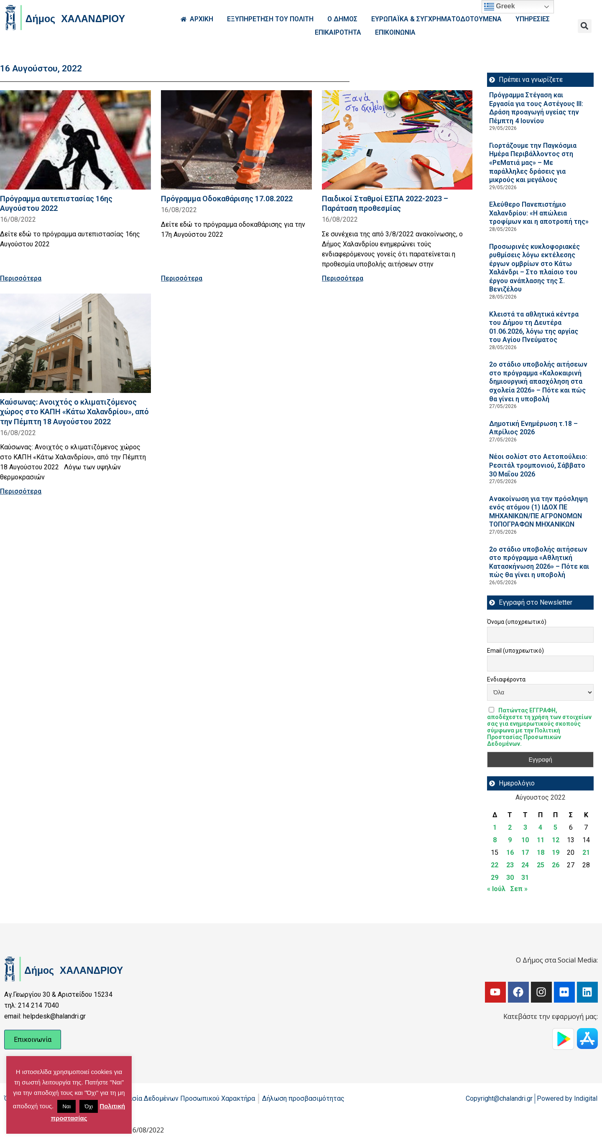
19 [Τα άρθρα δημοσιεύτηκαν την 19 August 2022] (555, 852)
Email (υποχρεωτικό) (515, 650)
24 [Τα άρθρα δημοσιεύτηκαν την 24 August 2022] (525, 865)
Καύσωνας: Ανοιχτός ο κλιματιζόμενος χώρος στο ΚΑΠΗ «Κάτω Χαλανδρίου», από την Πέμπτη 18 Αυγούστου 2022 (74, 412)
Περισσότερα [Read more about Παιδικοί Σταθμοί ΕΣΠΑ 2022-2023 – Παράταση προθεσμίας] (342, 278)
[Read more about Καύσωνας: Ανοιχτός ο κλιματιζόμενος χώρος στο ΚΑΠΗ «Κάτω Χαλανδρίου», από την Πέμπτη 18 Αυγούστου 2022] (75, 343)
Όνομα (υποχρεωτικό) (516, 621)
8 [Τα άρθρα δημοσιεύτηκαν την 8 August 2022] (495, 840)
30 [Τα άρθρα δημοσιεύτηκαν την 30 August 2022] (510, 878)
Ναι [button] (66, 1106)
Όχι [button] (88, 1106)
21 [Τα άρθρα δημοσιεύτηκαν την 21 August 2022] (586, 852)
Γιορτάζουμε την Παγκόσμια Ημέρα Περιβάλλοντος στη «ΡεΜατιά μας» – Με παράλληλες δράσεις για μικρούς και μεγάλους (532, 163)
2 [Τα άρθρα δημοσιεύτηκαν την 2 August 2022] (510, 827)
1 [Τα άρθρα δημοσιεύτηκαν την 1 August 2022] (495, 827)
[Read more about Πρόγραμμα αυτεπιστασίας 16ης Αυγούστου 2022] (75, 140)
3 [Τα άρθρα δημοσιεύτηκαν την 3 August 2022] (525, 827)
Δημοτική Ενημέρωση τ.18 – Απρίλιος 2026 (533, 428)
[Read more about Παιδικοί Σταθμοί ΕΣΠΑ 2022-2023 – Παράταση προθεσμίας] (397, 140)
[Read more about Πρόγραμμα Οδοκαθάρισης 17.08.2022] (236, 140)
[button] (585, 26)
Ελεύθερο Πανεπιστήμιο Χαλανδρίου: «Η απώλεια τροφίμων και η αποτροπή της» (539, 212)
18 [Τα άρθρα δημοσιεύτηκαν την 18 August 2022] (540, 852)
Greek (499, 7)
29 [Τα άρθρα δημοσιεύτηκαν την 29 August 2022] (494, 878)
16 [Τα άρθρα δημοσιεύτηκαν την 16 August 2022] (510, 852)
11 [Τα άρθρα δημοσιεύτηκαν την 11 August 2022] (540, 840)
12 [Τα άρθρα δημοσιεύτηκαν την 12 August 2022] (555, 840)
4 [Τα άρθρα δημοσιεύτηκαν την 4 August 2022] (540, 827)
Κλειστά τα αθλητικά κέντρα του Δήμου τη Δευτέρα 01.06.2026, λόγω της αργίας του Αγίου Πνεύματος (534, 327)
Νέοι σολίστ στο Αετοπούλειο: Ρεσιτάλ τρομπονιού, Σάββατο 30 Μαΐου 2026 (538, 465)
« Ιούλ (496, 889)
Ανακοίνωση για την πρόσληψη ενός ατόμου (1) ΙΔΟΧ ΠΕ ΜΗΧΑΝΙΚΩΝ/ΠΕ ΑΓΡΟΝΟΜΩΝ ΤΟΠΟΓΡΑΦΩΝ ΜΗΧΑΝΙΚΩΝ (538, 512)
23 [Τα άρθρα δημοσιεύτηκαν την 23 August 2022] (510, 865)
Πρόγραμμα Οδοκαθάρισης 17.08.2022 (227, 198)
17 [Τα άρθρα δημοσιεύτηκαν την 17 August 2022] (525, 852)
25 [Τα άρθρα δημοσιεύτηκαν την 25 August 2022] (540, 865)
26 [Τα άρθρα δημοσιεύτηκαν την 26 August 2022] (555, 865)
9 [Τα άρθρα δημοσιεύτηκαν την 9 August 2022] (510, 840)
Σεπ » (519, 889)
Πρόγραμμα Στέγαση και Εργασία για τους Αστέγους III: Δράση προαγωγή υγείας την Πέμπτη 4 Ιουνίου (536, 108)
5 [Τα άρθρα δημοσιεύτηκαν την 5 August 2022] (555, 827)
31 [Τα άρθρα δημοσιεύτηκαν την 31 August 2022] (525, 878)
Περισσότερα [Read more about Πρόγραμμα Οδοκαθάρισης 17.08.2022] (181, 278)
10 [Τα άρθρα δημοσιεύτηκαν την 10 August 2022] (525, 840)
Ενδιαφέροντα (506, 679)
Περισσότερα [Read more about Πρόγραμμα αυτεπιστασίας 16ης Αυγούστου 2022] (20, 278)
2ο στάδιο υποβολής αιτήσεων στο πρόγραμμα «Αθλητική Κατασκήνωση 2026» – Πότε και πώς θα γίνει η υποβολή (539, 562)
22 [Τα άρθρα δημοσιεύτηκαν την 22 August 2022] (494, 865)
